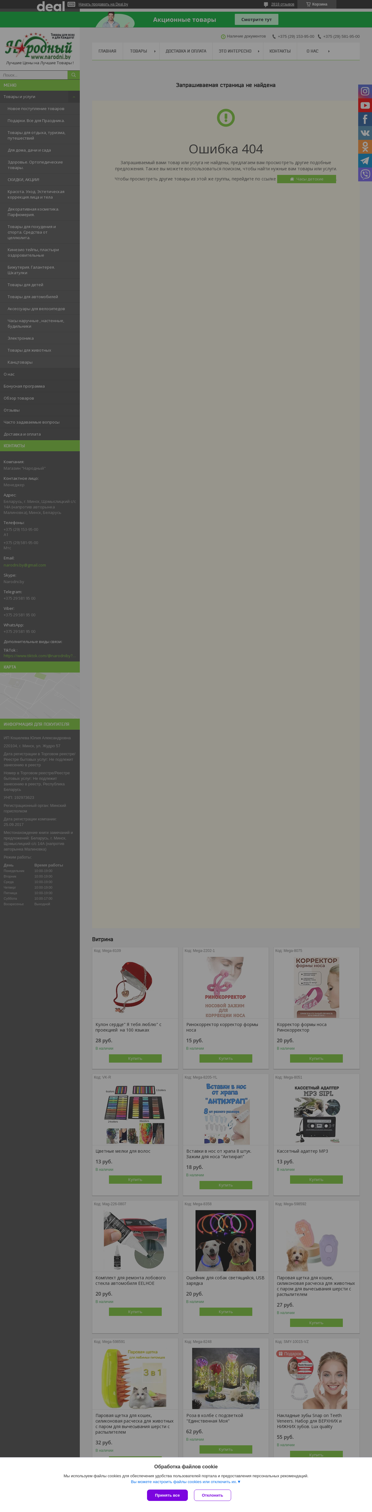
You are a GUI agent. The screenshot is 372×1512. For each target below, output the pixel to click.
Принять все (167, 1495)
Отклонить (212, 1495)
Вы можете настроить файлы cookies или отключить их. (184, 1481)
